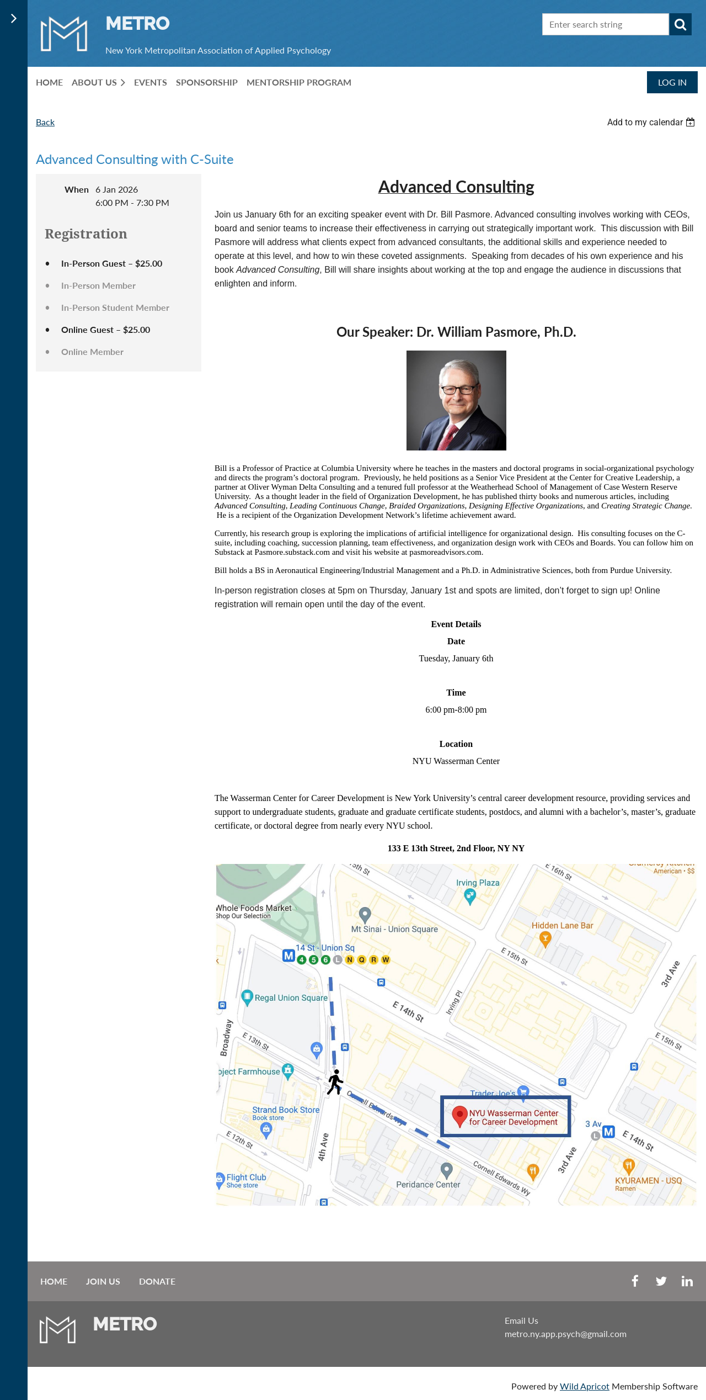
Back (45, 121)
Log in (672, 82)
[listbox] (652, 122)
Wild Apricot (584, 1386)
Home (53, 1281)
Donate (157, 1281)
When (77, 189)
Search (681, 24)
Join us (103, 1281)
